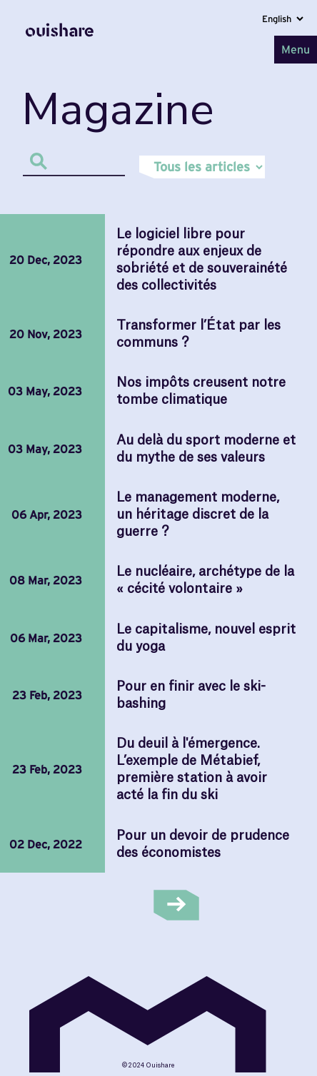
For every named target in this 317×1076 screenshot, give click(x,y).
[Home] (59, 49)
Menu (295, 49)
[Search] (73, 161)
